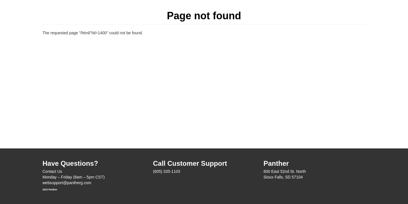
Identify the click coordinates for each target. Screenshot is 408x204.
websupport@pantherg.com (66, 182)
